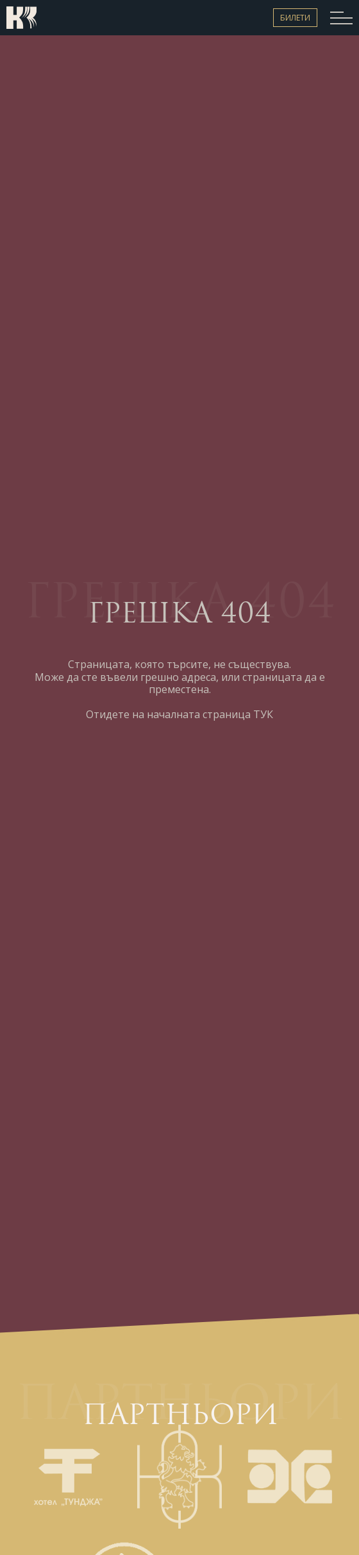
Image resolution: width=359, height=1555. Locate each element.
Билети (295, 17)
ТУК (263, 714)
